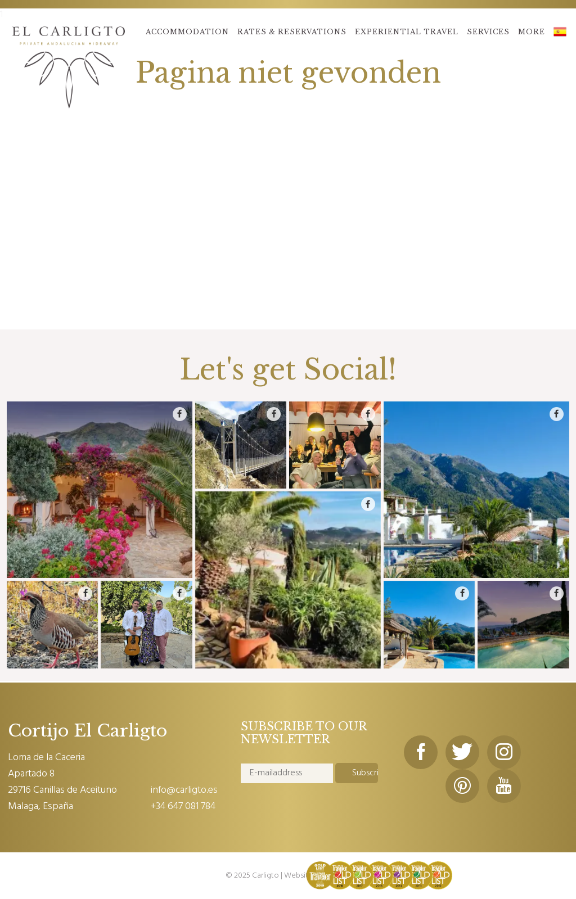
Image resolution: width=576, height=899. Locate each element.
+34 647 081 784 (183, 806)
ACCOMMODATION (187, 32)
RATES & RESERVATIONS (291, 32)
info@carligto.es (184, 790)
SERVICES (488, 32)
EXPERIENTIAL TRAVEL (406, 32)
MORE (531, 32)
